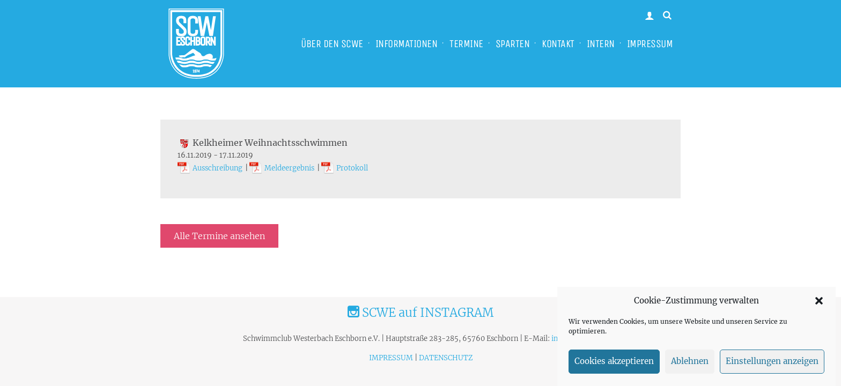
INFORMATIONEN (406, 44)
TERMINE (466, 44)
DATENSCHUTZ (446, 357)
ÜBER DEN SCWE (332, 44)
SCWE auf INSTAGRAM (420, 312)
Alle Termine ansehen (219, 236)
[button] (819, 304)
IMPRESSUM (650, 44)
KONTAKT (558, 44)
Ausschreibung (217, 168)
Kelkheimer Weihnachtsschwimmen (263, 142)
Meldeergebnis (289, 168)
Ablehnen (690, 364)
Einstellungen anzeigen (772, 364)
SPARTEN (513, 44)
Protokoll (352, 168)
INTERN (601, 44)
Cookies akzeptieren (614, 364)
